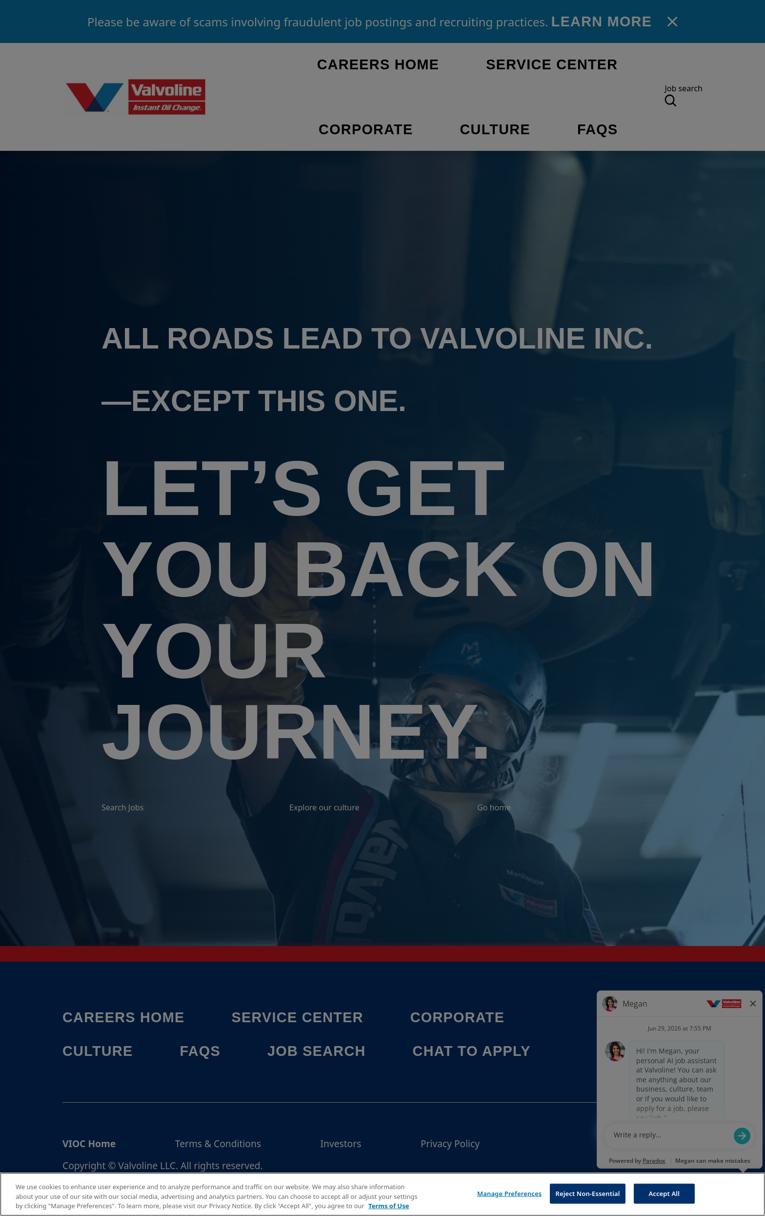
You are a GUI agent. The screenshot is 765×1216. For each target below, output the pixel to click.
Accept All (664, 1193)
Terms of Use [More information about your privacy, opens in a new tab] (388, 1205)
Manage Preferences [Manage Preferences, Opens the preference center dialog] (509, 1193)
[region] (382, 1194)
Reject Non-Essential (587, 1193)
